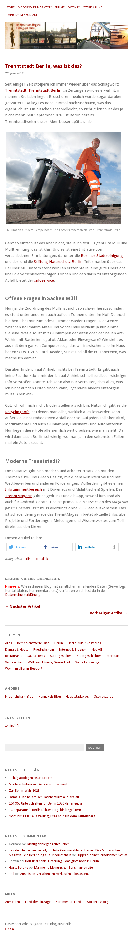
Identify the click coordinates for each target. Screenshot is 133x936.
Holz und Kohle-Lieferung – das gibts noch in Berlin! (62, 861)
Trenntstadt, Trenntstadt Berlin (33, 90)
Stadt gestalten (61, 656)
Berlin (27, 559)
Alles (8, 643)
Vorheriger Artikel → (109, 613)
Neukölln (98, 649)
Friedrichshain (43, 649)
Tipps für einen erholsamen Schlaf (102, 855)
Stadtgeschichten (89, 656)
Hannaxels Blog (50, 696)
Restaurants (13, 656)
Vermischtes (14, 662)
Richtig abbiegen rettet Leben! (30, 778)
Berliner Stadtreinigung (102, 255)
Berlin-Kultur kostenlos (84, 643)
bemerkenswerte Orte (33, 643)
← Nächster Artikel (22, 606)
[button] (22, 547)
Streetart (113, 656)
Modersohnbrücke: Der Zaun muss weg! (38, 784)
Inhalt (59, 7)
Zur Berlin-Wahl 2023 (24, 791)
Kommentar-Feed (68, 902)
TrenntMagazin (18, 496)
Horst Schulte (18, 867)
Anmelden (12, 902)
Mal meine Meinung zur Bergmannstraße (63, 867)
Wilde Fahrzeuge (87, 662)
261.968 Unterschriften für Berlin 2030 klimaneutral (46, 803)
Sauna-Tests (36, 656)
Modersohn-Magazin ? (35, 7)
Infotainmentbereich (23, 489)
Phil (11, 874)
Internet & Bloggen (73, 649)
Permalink (41, 559)
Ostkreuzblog (103, 696)
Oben (9, 929)
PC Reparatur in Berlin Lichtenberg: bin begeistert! (45, 810)
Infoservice (44, 280)
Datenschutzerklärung (85, 7)
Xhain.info (12, 726)
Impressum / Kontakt (22, 15)
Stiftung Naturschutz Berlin (58, 261)
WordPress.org (97, 902)
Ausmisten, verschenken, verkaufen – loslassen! (54, 874)
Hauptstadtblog (77, 696)
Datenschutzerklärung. (23, 595)
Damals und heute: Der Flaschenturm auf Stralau (44, 797)
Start (10, 7)
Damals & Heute (16, 649)
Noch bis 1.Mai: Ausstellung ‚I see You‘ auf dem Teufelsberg (52, 816)
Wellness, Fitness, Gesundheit (49, 662)
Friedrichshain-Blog (19, 696)
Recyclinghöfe (17, 412)
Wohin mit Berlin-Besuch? (23, 668)
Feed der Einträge (38, 902)
